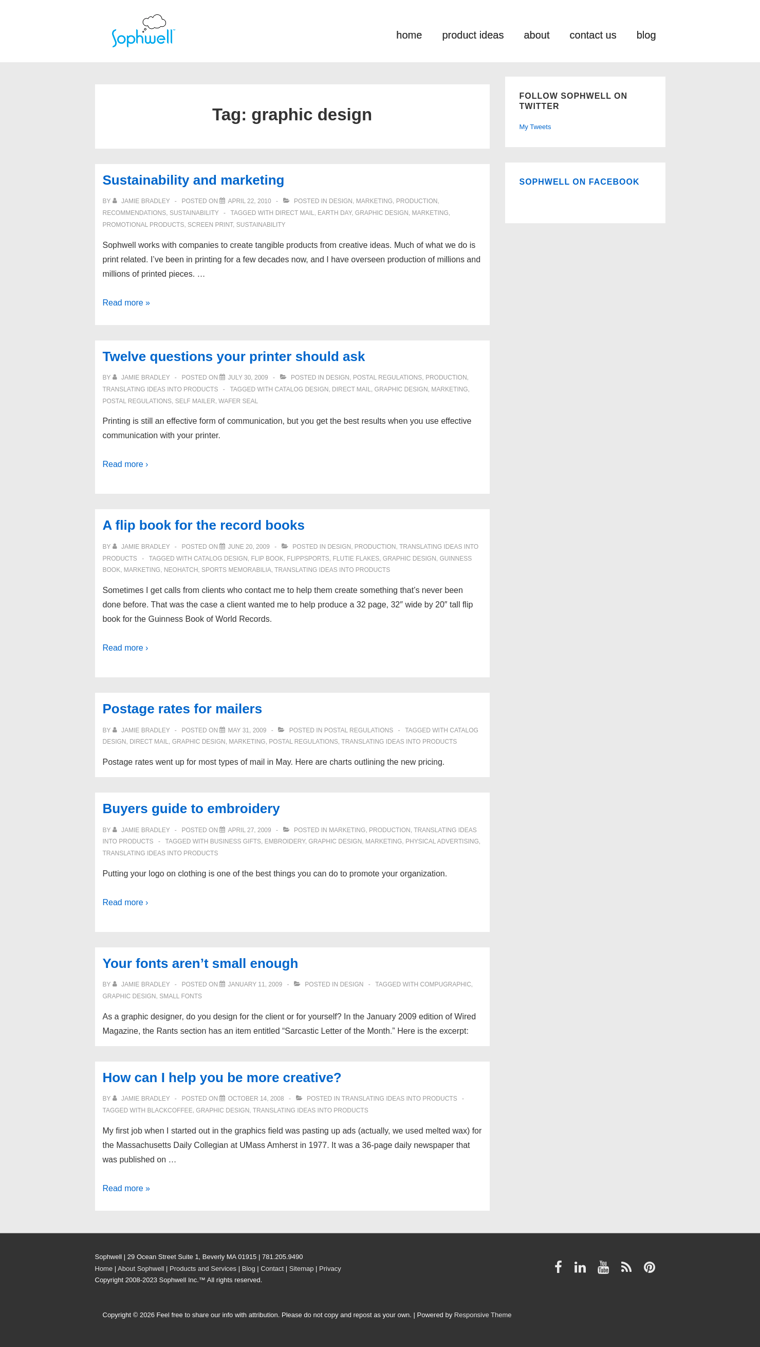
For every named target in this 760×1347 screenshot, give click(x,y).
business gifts (235, 841)
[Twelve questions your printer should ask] (248, 377)
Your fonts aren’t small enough (201, 963)
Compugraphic (445, 984)
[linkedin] (582, 1270)
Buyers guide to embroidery (191, 808)
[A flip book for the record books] (248, 546)
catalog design (302, 389)
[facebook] (560, 1270)
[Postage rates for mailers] (247, 730)
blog (646, 34)
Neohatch (181, 569)
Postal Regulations (387, 377)
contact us (593, 34)
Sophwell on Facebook (580, 181)
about (536, 34)
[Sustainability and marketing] (249, 201)
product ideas (473, 34)
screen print (210, 224)
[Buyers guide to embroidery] (249, 830)
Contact (272, 1268)
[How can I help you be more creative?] (256, 1098)
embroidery (285, 841)
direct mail (294, 213)
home (409, 34)
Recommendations (134, 213)
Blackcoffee (170, 1110)
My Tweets (535, 127)
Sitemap (301, 1268)
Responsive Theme (483, 1315)
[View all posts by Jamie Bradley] (142, 201)
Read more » (127, 302)
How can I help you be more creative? (222, 1077)
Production (417, 201)
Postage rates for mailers (183, 708)
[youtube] (606, 1270)
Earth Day (334, 213)
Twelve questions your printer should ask (234, 356)
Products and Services (203, 1268)
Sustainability (194, 213)
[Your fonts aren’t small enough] (255, 984)
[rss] (628, 1270)
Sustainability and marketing (194, 180)
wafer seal (238, 401)
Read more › (126, 464)
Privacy (330, 1268)
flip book (267, 558)
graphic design (382, 213)
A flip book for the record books (204, 525)
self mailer (195, 401)
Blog (248, 1268)
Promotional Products (143, 224)
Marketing (374, 201)
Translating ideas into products (160, 389)
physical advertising (442, 841)
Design (341, 201)
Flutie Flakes (355, 558)
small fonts (180, 996)
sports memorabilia (236, 569)
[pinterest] (651, 1270)
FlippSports (308, 558)
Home (104, 1268)
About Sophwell (141, 1268)
